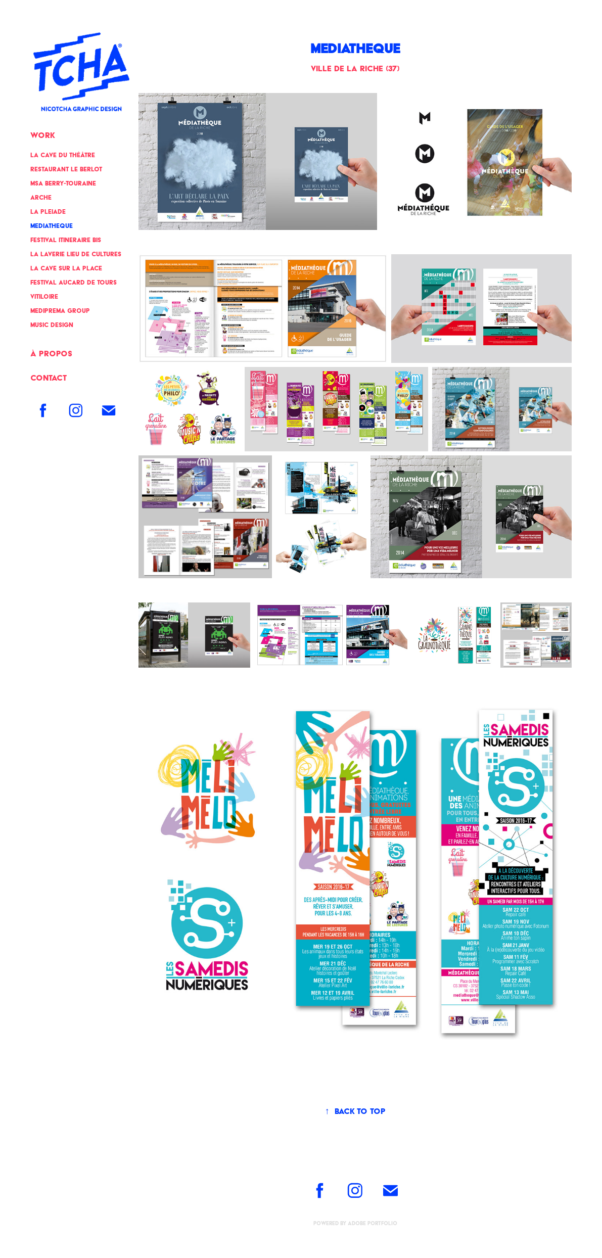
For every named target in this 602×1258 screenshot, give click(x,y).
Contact (48, 378)
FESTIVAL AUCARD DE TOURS (73, 282)
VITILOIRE (44, 296)
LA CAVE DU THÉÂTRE (62, 155)
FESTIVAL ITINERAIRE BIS (65, 240)
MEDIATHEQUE (51, 225)
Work (42, 135)
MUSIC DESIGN (51, 325)
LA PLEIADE (48, 211)
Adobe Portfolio (372, 1223)
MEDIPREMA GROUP (60, 310)
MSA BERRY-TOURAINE (63, 183)
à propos (51, 353)
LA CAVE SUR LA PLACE (66, 268)
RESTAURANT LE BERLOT (66, 169)
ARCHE (41, 197)
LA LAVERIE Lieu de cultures (75, 254)
